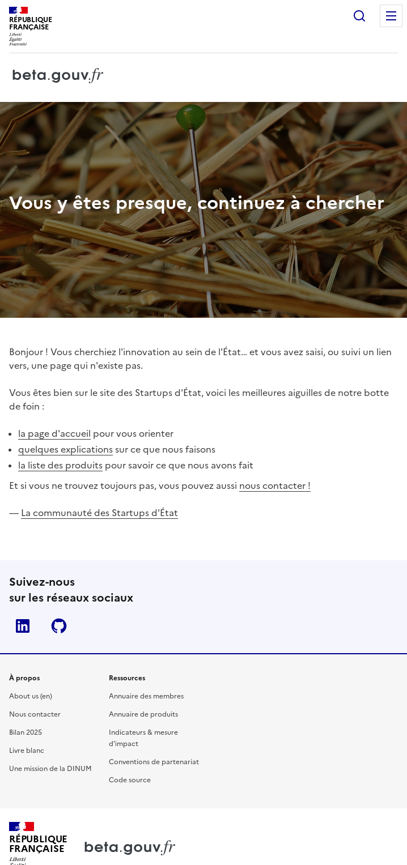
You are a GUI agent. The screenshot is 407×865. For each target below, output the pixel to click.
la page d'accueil (54, 433)
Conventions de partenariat (154, 762)
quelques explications (65, 449)
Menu (391, 16)
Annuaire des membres (146, 696)
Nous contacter (35, 714)
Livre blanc (26, 750)
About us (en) (30, 696)
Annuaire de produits (143, 714)
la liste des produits (60, 465)
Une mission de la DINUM (50, 769)
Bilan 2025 (25, 732)
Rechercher (359, 16)
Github (59, 626)
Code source (130, 780)
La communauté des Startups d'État (99, 512)
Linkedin (22, 626)
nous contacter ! (275, 485)
